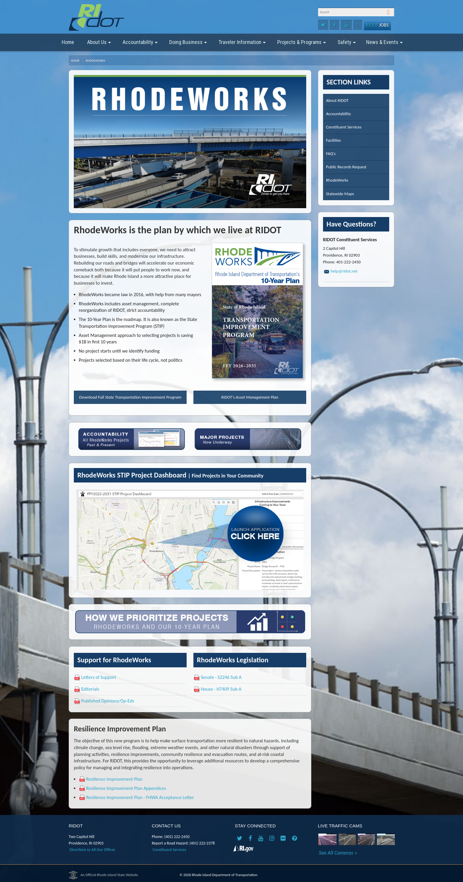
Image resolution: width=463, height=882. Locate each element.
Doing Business (188, 44)
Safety (347, 44)
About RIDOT (337, 100)
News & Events (384, 44)
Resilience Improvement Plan (114, 779)
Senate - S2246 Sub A (221, 677)
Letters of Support (98, 677)
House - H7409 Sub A (221, 689)
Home (68, 42)
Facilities (333, 140)
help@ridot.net (344, 271)
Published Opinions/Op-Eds (107, 701)
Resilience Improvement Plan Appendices (126, 788)
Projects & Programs (301, 44)
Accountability (140, 44)
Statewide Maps (340, 193)
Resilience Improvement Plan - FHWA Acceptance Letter (140, 797)
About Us (99, 44)
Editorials (90, 689)
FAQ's (331, 153)
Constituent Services (344, 127)
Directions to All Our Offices (92, 849)
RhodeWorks (95, 61)
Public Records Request (346, 166)
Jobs (377, 25)
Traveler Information (242, 44)
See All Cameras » (338, 852)
